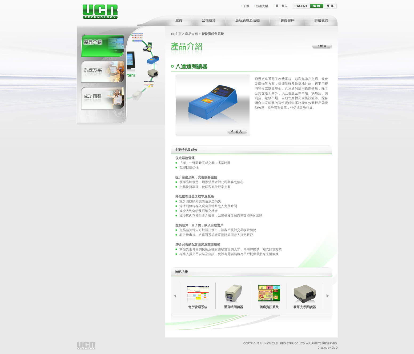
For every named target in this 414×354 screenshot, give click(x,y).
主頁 (178, 34)
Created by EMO (327, 347)
